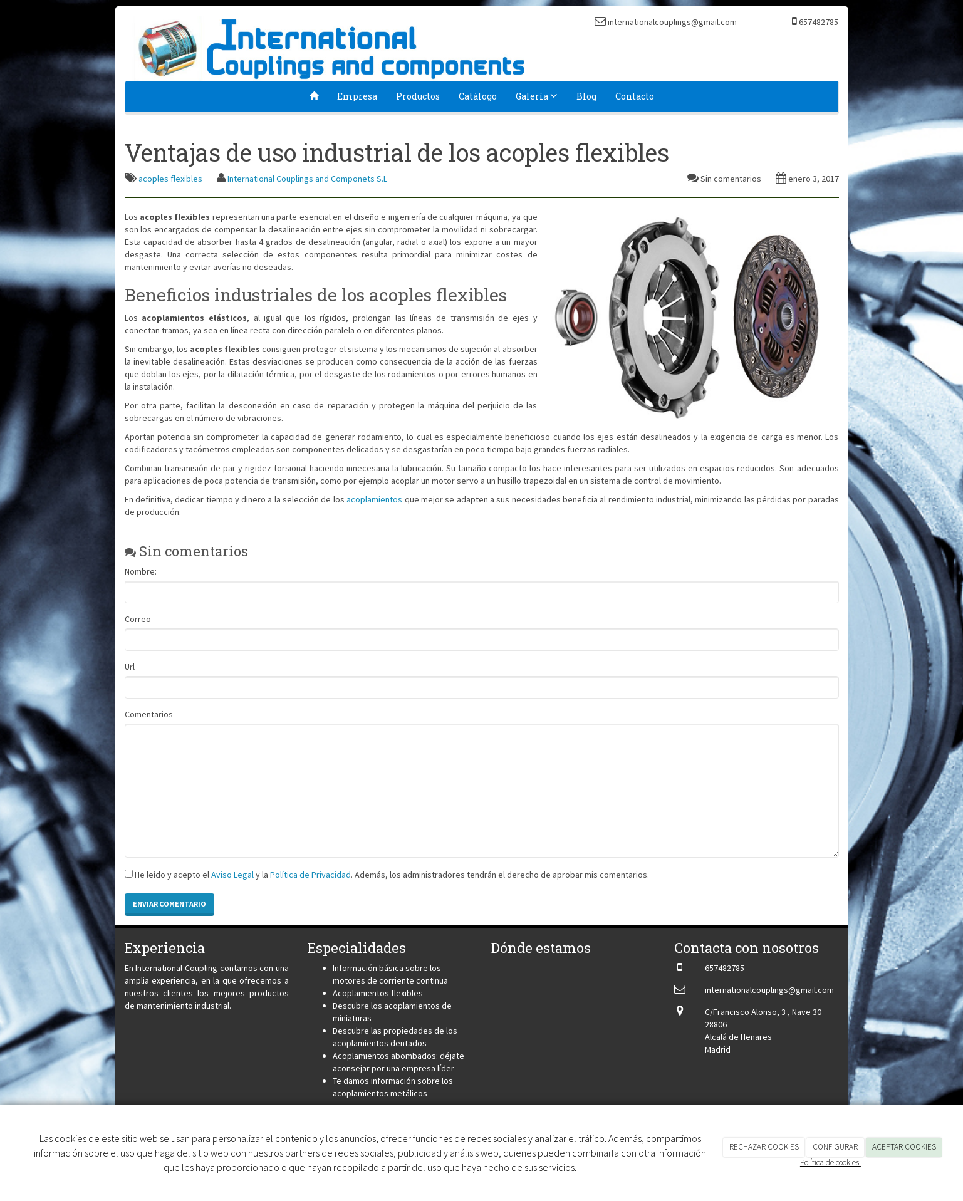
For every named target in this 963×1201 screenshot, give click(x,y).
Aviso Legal (232, 874)
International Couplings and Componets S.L (307, 178)
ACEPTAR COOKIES (904, 1146)
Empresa (357, 96)
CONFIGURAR (835, 1146)
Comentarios (149, 714)
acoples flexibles (170, 178)
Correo (138, 619)
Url (130, 666)
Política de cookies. (830, 1162)
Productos (418, 96)
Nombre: (141, 571)
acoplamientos (374, 499)
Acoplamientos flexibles (378, 993)
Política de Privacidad (310, 874)
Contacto (634, 96)
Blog (586, 96)
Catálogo (478, 96)
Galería (537, 96)
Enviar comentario (169, 903)
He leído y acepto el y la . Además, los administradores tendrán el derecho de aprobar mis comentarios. (392, 874)
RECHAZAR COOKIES (764, 1146)
